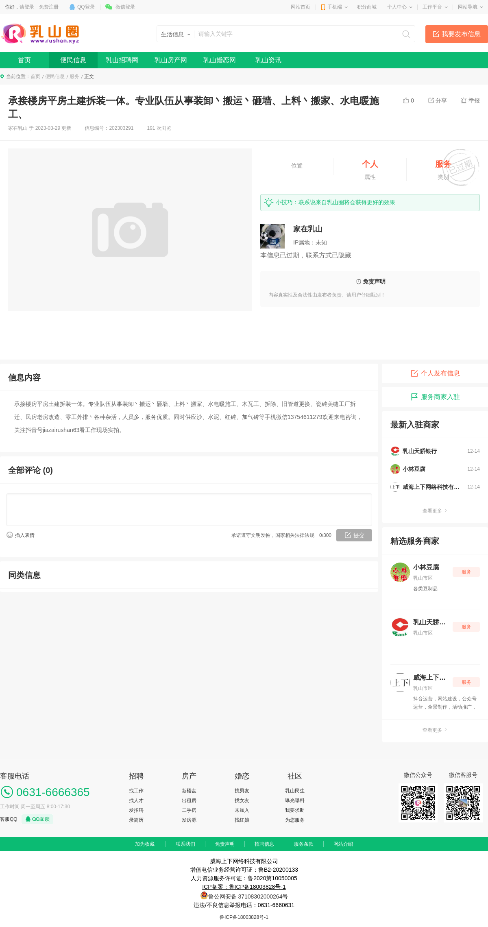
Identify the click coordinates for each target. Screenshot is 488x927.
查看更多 (435, 511)
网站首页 (300, 7)
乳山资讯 (268, 60)
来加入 (242, 810)
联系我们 (185, 844)
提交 (359, 535)
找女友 (242, 800)
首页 (24, 60)
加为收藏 (145, 844)
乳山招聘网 (122, 60)
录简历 (136, 820)
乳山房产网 (171, 60)
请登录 (27, 7)
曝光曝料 (295, 800)
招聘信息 (264, 844)
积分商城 (367, 7)
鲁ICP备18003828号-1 (244, 917)
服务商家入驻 (435, 397)
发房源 (189, 820)
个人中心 (397, 7)
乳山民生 (295, 791)
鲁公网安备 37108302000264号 (248, 896)
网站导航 (467, 7)
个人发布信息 (435, 373)
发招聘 (136, 810)
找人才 (136, 800)
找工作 (136, 791)
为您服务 (295, 820)
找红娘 (242, 820)
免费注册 (49, 7)
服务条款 (304, 844)
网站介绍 (343, 844)
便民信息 (73, 60)
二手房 (189, 810)
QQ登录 (86, 7)
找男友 (242, 791)
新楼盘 (189, 791)
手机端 (334, 7)
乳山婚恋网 (219, 60)
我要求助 (295, 810)
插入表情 (25, 535)
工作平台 (432, 7)
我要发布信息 (461, 34)
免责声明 (225, 844)
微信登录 (125, 7)
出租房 (189, 800)
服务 (74, 76)
